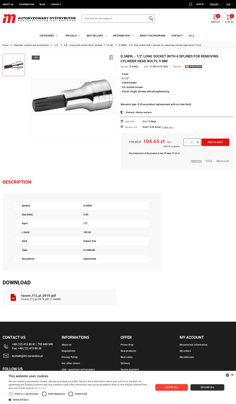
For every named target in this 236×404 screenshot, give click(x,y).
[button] (79, 399)
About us (67, 344)
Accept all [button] (171, 387)
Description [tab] (17, 182)
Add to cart (215, 142)
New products (128, 351)
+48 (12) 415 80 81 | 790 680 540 (32, 344)
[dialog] (118, 387)
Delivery (125, 363)
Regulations (68, 351)
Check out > (167, 127)
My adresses (187, 357)
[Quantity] (192, 142)
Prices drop (127, 344)
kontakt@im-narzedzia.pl (27, 356)
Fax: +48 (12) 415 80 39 (26, 348)
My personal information (193, 344)
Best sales (126, 357)
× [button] (232, 375)
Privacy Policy (70, 357)
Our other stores (71, 363)
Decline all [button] (207, 387)
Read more (40, 388)
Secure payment (130, 369)
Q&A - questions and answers (78, 369)
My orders (185, 351)
